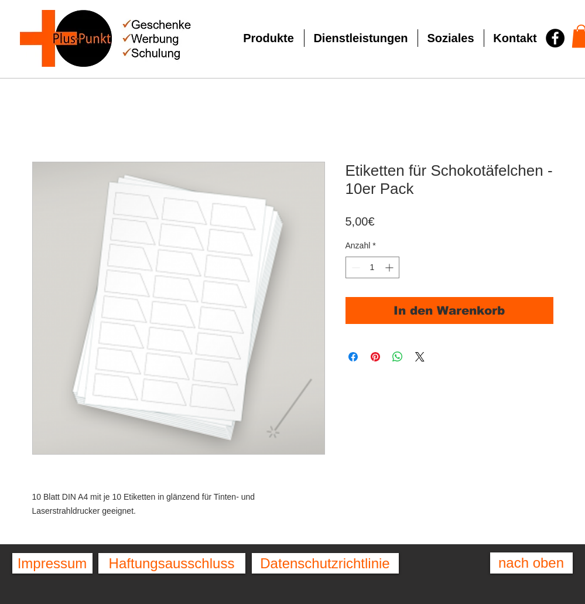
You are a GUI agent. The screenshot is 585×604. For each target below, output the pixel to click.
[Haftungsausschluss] (171, 563)
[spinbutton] (372, 267)
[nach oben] (531, 563)
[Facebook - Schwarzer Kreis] (555, 38)
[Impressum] (52, 563)
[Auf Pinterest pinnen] (375, 357)
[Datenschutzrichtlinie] (325, 563)
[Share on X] (420, 357)
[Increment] (390, 267)
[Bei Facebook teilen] (353, 357)
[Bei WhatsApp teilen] (398, 357)
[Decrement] (354, 267)
